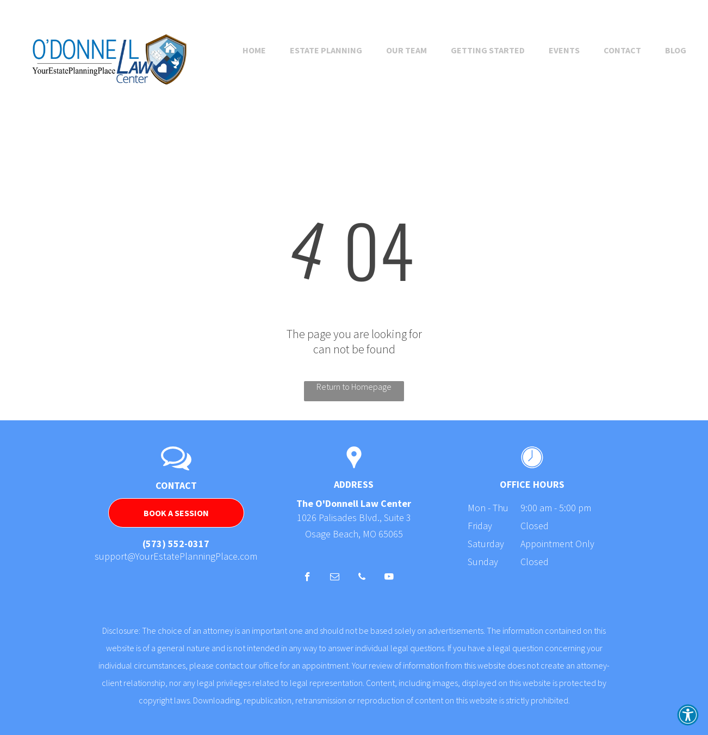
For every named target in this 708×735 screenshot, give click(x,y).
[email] (334, 578)
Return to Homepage (354, 386)
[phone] (362, 578)
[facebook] (307, 578)
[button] (688, 715)
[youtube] (389, 578)
